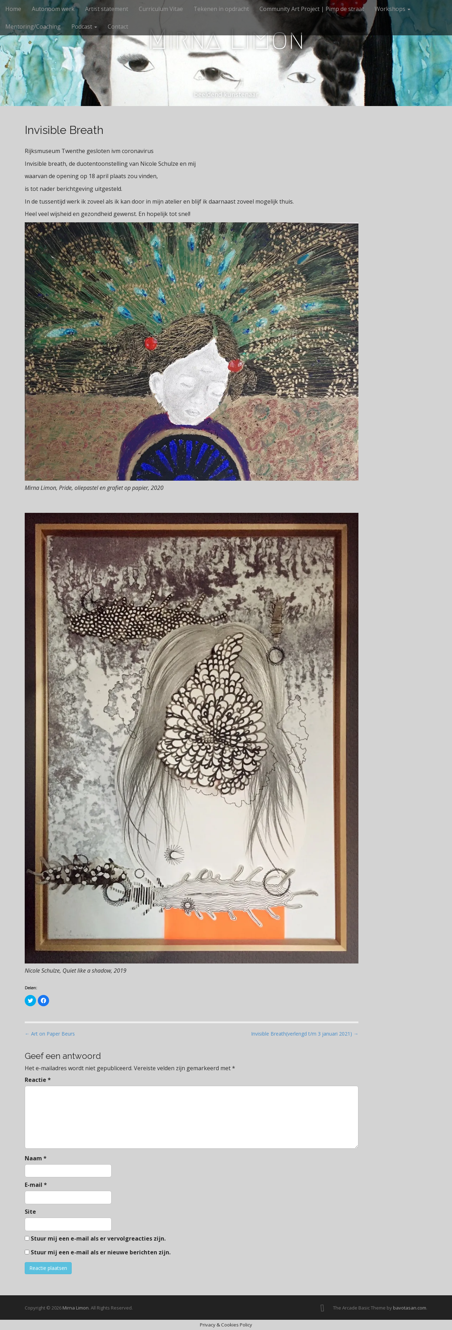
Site (30, 1211)
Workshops (392, 9)
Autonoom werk (53, 9)
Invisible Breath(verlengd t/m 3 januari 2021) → (304, 1033)
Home (13, 9)
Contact (118, 26)
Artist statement (106, 9)
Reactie (38, 1080)
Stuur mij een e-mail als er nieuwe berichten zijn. (101, 1252)
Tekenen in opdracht (221, 9)
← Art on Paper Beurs (50, 1033)
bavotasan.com (409, 1308)
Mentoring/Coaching (33, 26)
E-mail (36, 1185)
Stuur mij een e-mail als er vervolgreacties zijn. (98, 1238)
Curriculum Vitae (161, 9)
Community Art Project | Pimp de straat (312, 9)
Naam (36, 1158)
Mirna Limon (226, 39)
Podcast (84, 26)
